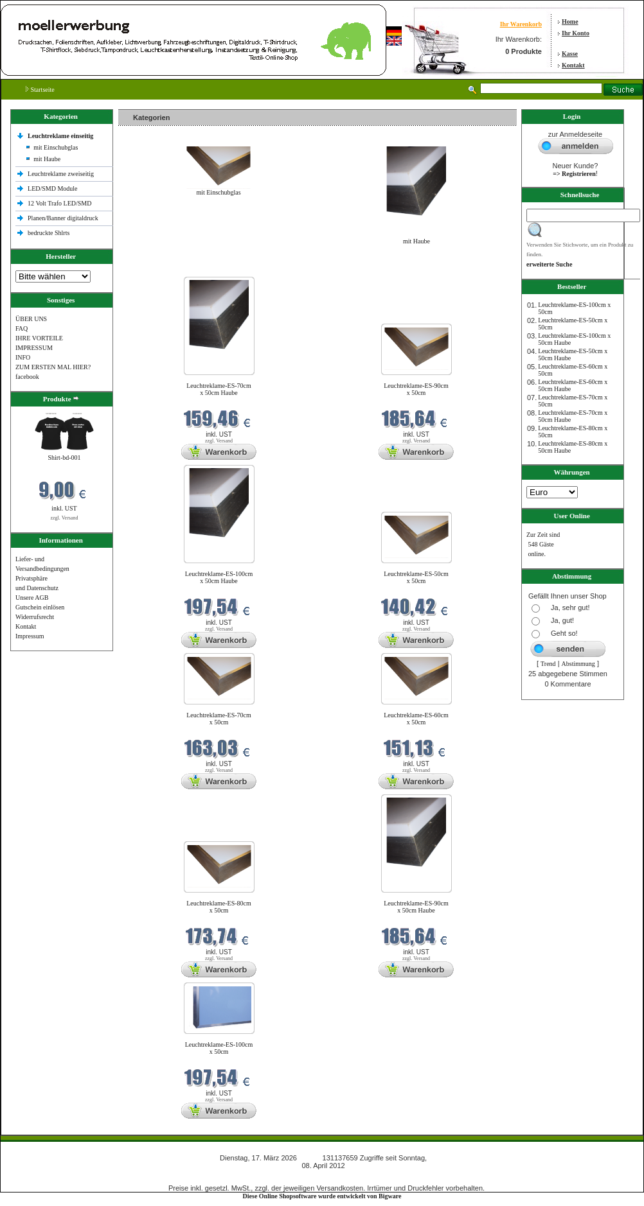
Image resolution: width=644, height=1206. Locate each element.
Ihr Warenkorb (521, 24)
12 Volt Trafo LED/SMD (59, 203)
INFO (22, 357)
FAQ (21, 328)
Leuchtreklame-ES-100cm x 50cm (219, 1048)
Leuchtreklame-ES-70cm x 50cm (218, 719)
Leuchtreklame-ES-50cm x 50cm (416, 577)
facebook (27, 376)
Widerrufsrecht (34, 616)
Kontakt (573, 65)
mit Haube (46, 158)
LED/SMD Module (53, 188)
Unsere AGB (31, 597)
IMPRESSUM (34, 347)
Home (570, 21)
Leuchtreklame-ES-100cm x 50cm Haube (219, 577)
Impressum (29, 636)
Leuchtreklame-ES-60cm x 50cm (416, 719)
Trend (548, 663)
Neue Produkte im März (153, 268)
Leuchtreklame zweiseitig (62, 173)
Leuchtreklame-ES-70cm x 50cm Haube (218, 389)
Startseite (40, 89)
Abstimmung (578, 663)
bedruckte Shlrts (48, 232)
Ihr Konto (575, 33)
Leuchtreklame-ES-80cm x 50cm (218, 907)
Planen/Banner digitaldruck (63, 218)
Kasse (570, 53)
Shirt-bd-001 (64, 457)
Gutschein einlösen (39, 607)
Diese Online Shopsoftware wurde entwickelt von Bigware (322, 1196)
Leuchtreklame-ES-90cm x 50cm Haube (416, 907)
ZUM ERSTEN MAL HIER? (53, 367)
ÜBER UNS (31, 318)
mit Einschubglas (55, 147)
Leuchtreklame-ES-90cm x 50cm (416, 389)
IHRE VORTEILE (39, 338)
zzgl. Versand (64, 518)
